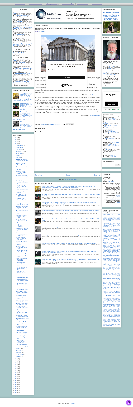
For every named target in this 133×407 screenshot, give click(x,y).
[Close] (87, 61)
